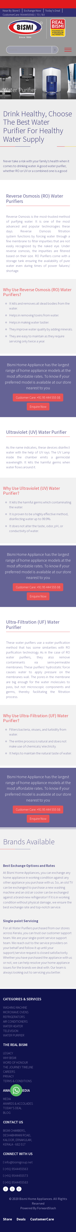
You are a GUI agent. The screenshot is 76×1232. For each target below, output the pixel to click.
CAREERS (9, 1072)
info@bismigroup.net (17, 1162)
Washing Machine (15, 1007)
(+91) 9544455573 (15, 1176)
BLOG (7, 1113)
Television (10, 1031)
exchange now (32, 10)
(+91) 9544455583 (15, 1182)
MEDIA (7, 1099)
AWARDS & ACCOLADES (18, 1103)
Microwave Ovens (16, 1012)
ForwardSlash (46, 1208)
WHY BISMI (9, 1058)
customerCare (42, 1219)
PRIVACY (8, 1076)
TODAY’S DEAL (12, 1108)
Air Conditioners (15, 1021)
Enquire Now (38, 408)
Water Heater (13, 1026)
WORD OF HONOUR (15, 1062)
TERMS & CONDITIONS (17, 1081)
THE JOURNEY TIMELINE (18, 1067)
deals (21, 1219)
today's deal (52, 10)
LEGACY (8, 1053)
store (7, 1219)
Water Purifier (13, 1035)
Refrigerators (14, 1017)
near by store (11, 10)
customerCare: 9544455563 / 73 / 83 (24, 14)
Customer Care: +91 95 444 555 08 (38, 398)
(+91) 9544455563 (15, 1169)
